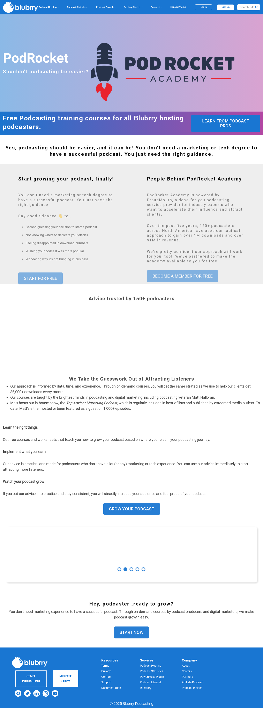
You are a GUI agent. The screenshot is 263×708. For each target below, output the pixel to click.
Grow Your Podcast (131, 525)
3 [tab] (131, 564)
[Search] (248, 7)
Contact (106, 676)
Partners (187, 676)
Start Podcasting (31, 678)
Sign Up (226, 7)
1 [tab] (123, 564)
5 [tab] (139, 564)
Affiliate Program (192, 682)
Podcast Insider (192, 687)
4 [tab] (135, 564)
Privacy (106, 671)
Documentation (111, 687)
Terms (105, 665)
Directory (145, 687)
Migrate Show (65, 678)
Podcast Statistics (78, 7)
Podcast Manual (150, 682)
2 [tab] (127, 564)
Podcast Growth (106, 7)
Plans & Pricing (178, 7)
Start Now (131, 648)
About (186, 665)
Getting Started (133, 7)
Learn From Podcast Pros (225, 123)
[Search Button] (257, 7)
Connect (157, 7)
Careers (187, 671)
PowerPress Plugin (152, 676)
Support (106, 682)
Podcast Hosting (49, 7)
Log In (204, 7)
